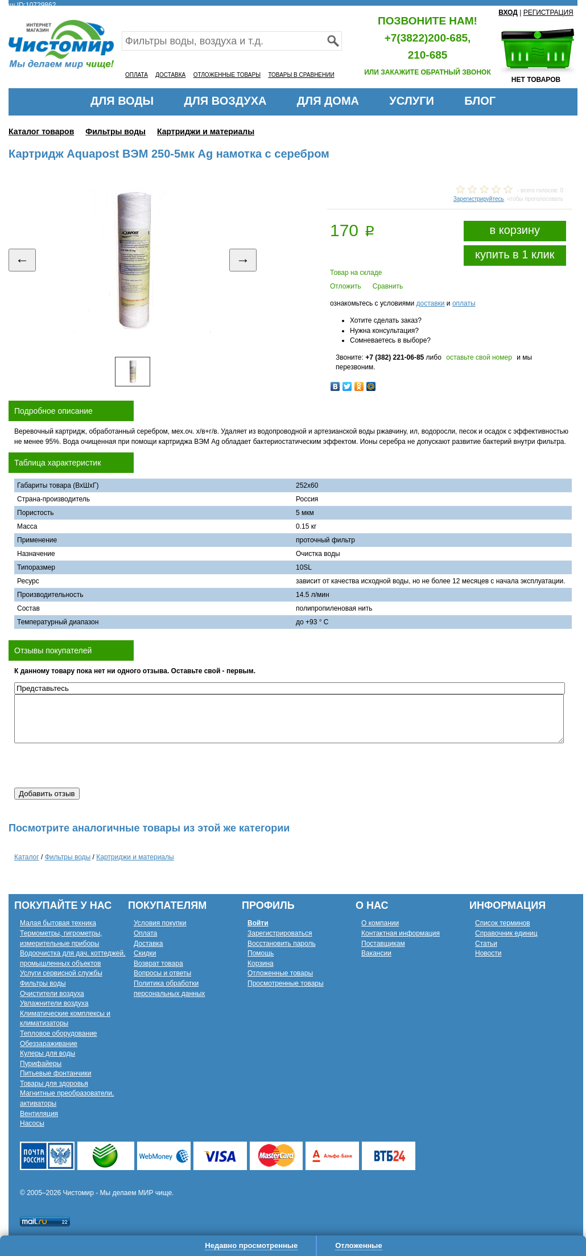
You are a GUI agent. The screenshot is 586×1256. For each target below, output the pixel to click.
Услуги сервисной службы (61, 973)
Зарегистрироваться (279, 933)
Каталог (26, 857)
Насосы (32, 1123)
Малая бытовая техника (58, 923)
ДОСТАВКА (170, 75)
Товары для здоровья (54, 1084)
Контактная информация (400, 933)
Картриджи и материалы (205, 131)
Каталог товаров (41, 131)
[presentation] (100, 765)
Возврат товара (158, 963)
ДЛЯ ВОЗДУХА (225, 100)
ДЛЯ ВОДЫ (122, 100)
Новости (488, 953)
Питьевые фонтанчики (56, 1073)
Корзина (260, 963)
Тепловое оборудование (58, 1033)
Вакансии (376, 953)
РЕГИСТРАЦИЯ (548, 13)
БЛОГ (480, 100)
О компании (380, 923)
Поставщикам (383, 944)
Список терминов (502, 923)
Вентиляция (39, 1114)
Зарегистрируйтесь (478, 199)
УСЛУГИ (411, 100)
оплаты (464, 303)
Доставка (148, 944)
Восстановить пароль (281, 944)
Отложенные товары (280, 973)
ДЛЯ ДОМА (328, 100)
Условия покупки (160, 923)
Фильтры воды (115, 131)
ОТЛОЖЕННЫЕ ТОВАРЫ (227, 75)
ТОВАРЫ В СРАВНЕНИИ (301, 75)
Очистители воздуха (52, 994)
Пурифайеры (40, 1064)
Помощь (260, 953)
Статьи (486, 944)
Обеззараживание (48, 1044)
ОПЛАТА (136, 75)
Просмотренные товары (285, 983)
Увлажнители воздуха (54, 1003)
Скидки (145, 953)
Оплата (145, 933)
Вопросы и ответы (162, 973)
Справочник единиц (506, 933)
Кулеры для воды (47, 1053)
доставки (430, 303)
